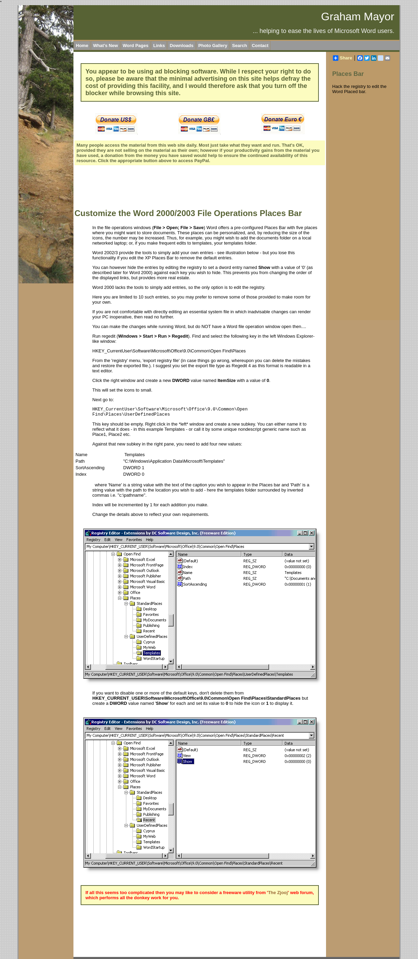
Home (82, 45)
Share (342, 58)
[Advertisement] (199, 187)
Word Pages (136, 45)
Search (239, 45)
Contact (260, 45)
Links (159, 45)
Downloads (181, 45)
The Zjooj (278, 892)
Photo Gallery (213, 45)
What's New (105, 45)
